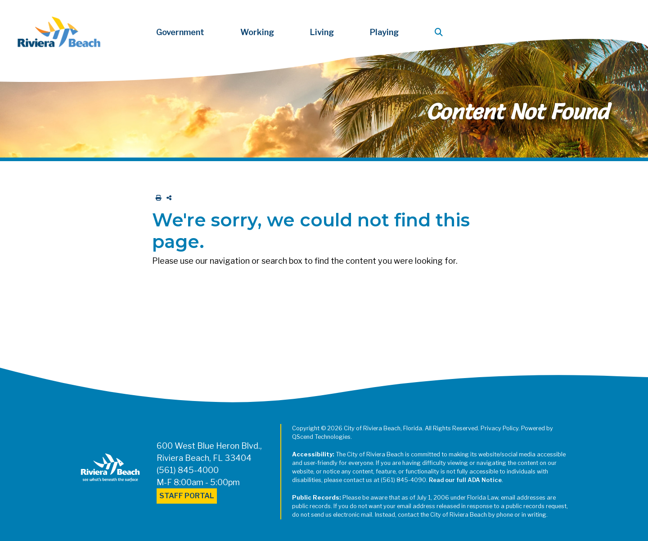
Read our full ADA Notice (465, 480)
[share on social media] (167, 197)
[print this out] (157, 197)
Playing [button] (384, 32)
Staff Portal (186, 495)
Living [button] (322, 32)
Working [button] (257, 32)
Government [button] (180, 32)
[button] (441, 32)
